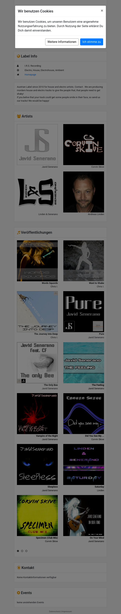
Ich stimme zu (92, 42)
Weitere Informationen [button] (62, 42)
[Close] (102, 11)
